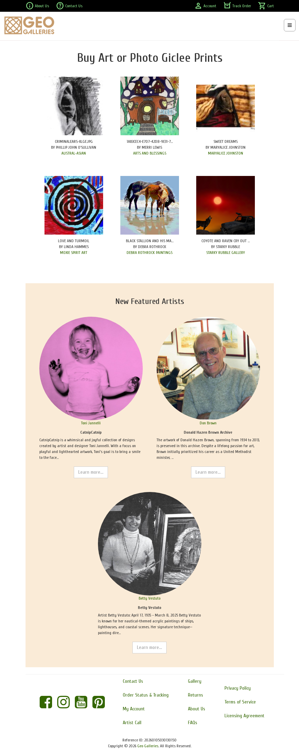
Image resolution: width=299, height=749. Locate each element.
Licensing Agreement (245, 716)
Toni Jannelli (91, 423)
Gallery (194, 681)
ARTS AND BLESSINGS (149, 153)
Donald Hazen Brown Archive (208, 432)
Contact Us (69, 6)
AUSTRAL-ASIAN (73, 153)
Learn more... (90, 472)
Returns (195, 695)
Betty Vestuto (149, 598)
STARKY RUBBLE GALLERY (225, 252)
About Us (37, 6)
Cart (266, 6)
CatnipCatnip (91, 432)
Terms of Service (240, 702)
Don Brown (208, 423)
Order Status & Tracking (146, 695)
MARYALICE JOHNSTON (225, 153)
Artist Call (132, 723)
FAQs (192, 723)
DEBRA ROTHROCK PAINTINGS (149, 252)
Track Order (237, 6)
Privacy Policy (238, 688)
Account (205, 6)
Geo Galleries (147, 745)
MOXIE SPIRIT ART (73, 252)
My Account (134, 709)
